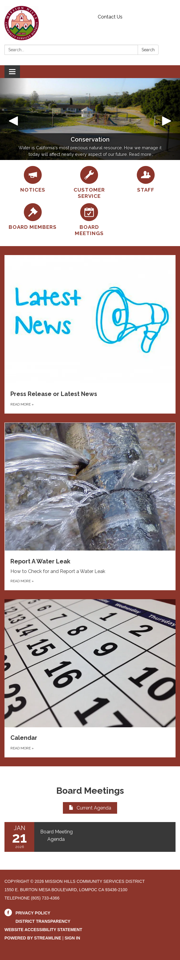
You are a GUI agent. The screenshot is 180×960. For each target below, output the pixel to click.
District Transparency (42, 921)
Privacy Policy (32, 913)
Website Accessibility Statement (43, 929)
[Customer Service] (89, 183)
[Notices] (32, 179)
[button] (13, 119)
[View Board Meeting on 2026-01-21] (105, 832)
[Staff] (145, 179)
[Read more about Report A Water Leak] (90, 506)
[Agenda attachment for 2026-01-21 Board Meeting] (56, 839)
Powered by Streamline (32, 938)
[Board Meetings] (89, 220)
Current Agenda (90, 808)
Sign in (72, 938)
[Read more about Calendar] (90, 678)
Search (148, 49)
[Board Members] (32, 216)
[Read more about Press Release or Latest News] (90, 334)
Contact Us (110, 17)
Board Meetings (90, 790)
